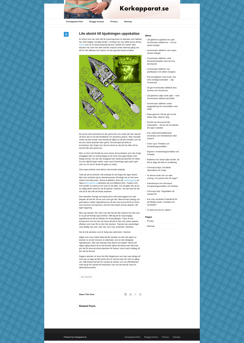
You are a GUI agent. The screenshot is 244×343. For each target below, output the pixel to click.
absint (81, 45)
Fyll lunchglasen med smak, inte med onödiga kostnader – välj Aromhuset (161, 80)
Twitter (130, 294)
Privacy (113, 21)
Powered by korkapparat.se (75, 337)
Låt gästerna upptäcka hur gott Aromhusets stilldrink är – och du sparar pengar (161, 42)
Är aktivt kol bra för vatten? (159, 210)
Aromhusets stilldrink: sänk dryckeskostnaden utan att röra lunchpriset (161, 61)
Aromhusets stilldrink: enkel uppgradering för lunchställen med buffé (162, 106)
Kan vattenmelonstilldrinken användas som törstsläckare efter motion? (162, 136)
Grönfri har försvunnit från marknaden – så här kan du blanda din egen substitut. (162, 125)
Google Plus (135, 294)
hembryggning (129, 180)
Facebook (125, 294)
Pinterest (140, 294)
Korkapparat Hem (74, 21)
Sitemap (128, 21)
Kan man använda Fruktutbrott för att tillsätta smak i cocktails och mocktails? (162, 202)
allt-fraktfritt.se (91, 183)
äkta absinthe (86, 277)
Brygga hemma (96, 21)
